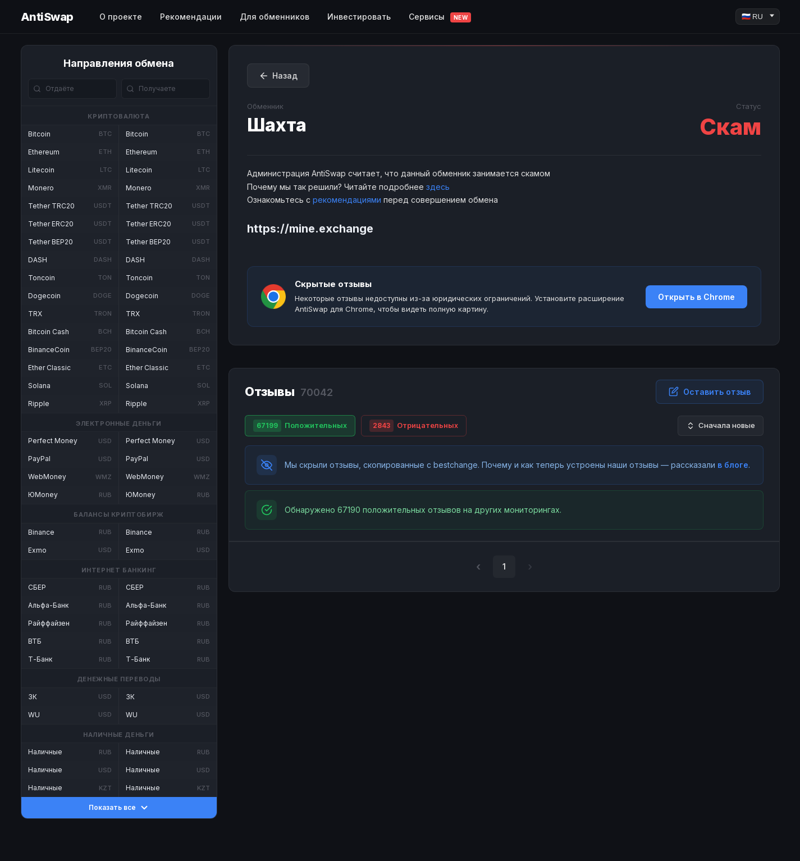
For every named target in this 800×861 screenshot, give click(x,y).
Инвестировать (359, 16)
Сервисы (440, 17)
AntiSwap (47, 17)
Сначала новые (720, 425)
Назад (278, 76)
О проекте (120, 16)
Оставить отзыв (710, 391)
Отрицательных (413, 426)
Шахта (277, 125)
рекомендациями (347, 199)
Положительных (300, 426)
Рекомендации (191, 16)
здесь (438, 187)
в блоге (732, 465)
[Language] (757, 16)
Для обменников (274, 16)
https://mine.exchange (310, 228)
